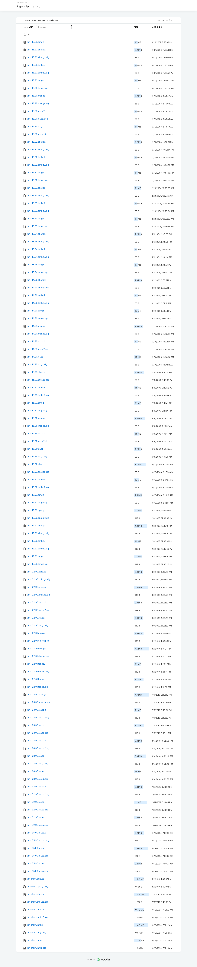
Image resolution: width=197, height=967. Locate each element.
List (161, 20)
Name (30, 27)
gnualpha (25, 6)
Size (136, 27)
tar (37, 6)
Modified (157, 27)
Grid (169, 20)
